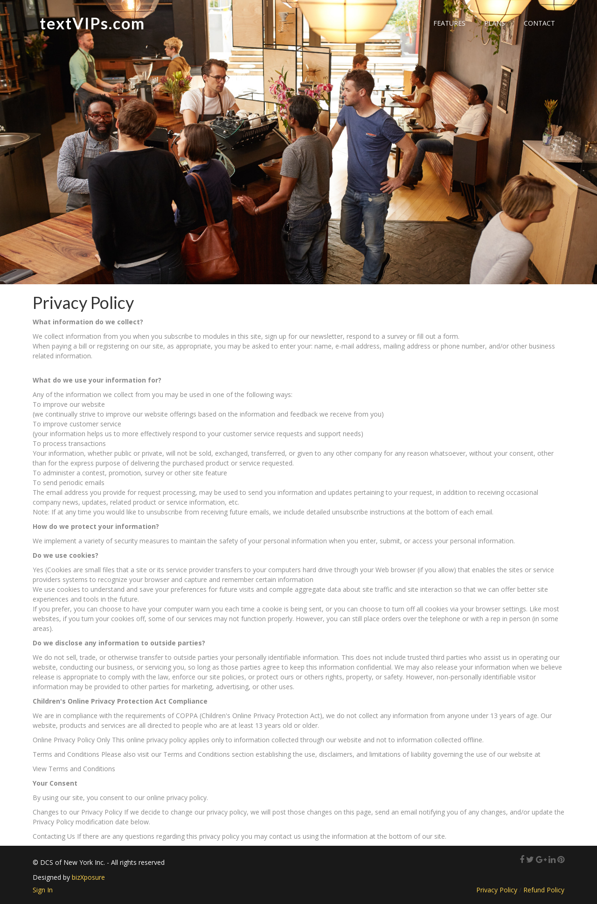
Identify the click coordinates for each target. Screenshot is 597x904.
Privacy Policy (496, 889)
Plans (494, 23)
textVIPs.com (92, 23)
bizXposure (88, 877)
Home (405, 23)
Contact (539, 23)
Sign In (43, 889)
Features (449, 23)
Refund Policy (543, 889)
